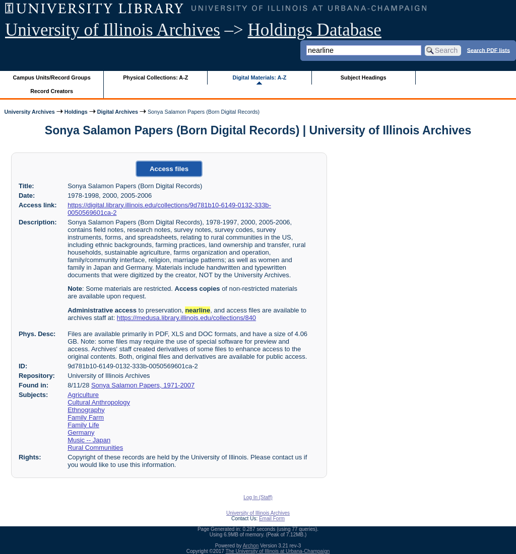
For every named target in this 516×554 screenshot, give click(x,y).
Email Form (272, 518)
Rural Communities (95, 447)
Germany (81, 432)
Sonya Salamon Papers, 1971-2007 (143, 385)
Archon (251, 545)
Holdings (76, 112)
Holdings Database (314, 30)
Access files (169, 169)
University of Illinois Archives (112, 30)
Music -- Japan (89, 440)
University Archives (29, 112)
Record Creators (51, 91)
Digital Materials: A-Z (259, 77)
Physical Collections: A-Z (155, 77)
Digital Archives (117, 112)
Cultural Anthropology (99, 402)
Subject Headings (363, 77)
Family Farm (86, 417)
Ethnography (86, 410)
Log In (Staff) (258, 497)
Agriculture (83, 395)
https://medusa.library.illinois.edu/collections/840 (186, 318)
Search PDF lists (488, 50)
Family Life (83, 425)
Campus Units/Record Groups (52, 77)
